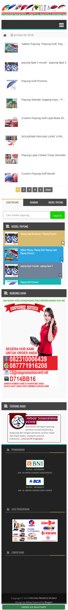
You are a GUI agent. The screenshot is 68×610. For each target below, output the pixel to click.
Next (48, 189)
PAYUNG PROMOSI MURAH (43, 598)
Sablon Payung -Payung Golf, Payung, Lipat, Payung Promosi (38, 251)
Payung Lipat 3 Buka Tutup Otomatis (43, 155)
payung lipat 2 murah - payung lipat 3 (43, 62)
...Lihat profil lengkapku (31, 438)
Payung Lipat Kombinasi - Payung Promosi (38, 233)
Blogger (49, 602)
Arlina (29, 602)
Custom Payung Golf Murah (38, 173)
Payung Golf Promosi (34, 80)
